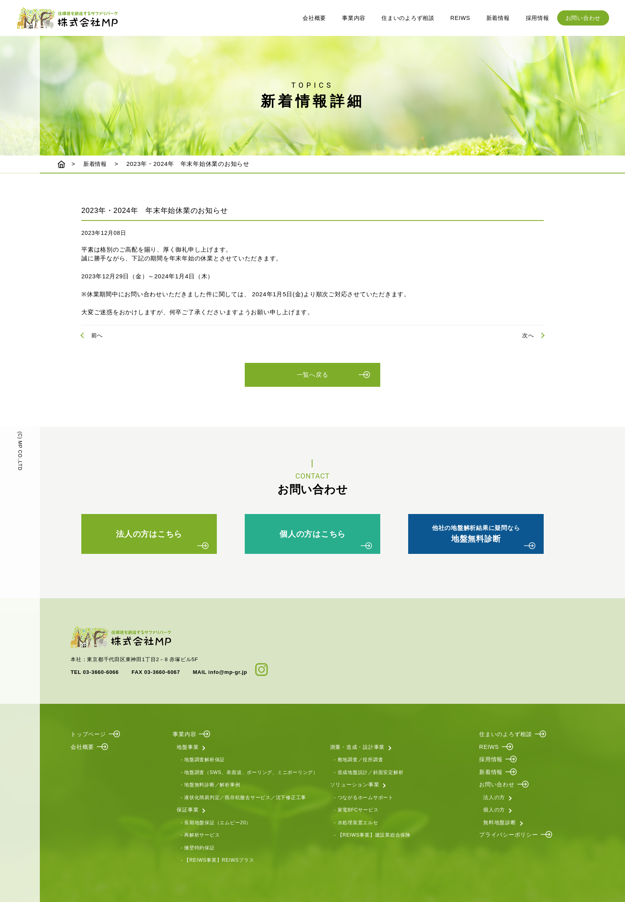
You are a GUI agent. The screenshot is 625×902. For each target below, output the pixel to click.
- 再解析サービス (200, 834)
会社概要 (314, 18)
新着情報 (498, 18)
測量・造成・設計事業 (357, 745)
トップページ (88, 733)
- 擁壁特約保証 (197, 846)
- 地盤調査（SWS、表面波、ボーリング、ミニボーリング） (249, 771)
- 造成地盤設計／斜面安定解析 (369, 771)
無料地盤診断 (499, 821)
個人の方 (494, 808)
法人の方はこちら (149, 536)
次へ (528, 335)
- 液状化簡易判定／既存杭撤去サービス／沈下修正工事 (243, 796)
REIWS (460, 18)
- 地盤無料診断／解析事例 (210, 783)
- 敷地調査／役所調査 (358, 758)
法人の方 (494, 796)
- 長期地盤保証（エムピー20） (216, 821)
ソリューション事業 (354, 783)
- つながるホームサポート (363, 796)
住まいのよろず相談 (407, 18)
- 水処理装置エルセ (356, 821)
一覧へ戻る (312, 377)
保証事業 (188, 808)
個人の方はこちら (312, 536)
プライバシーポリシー (508, 833)
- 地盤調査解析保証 (203, 758)
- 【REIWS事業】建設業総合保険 (372, 834)
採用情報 (537, 18)
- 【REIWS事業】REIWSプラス (217, 859)
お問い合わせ (583, 18)
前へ (97, 335)
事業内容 (354, 18)
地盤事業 (188, 745)
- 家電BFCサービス (356, 808)
